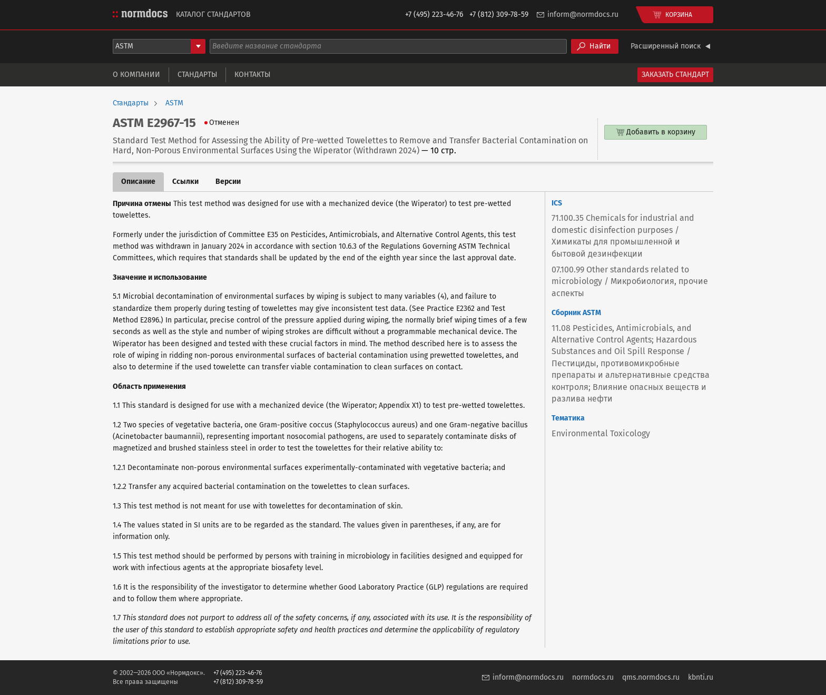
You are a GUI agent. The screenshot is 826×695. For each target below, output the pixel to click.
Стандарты (197, 74)
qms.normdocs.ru (651, 677)
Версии (228, 181)
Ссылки (185, 181)
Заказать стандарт (675, 74)
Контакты (252, 74)
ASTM (174, 103)
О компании (136, 74)
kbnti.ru (700, 677)
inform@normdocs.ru (582, 14)
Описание (138, 181)
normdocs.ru (593, 677)
